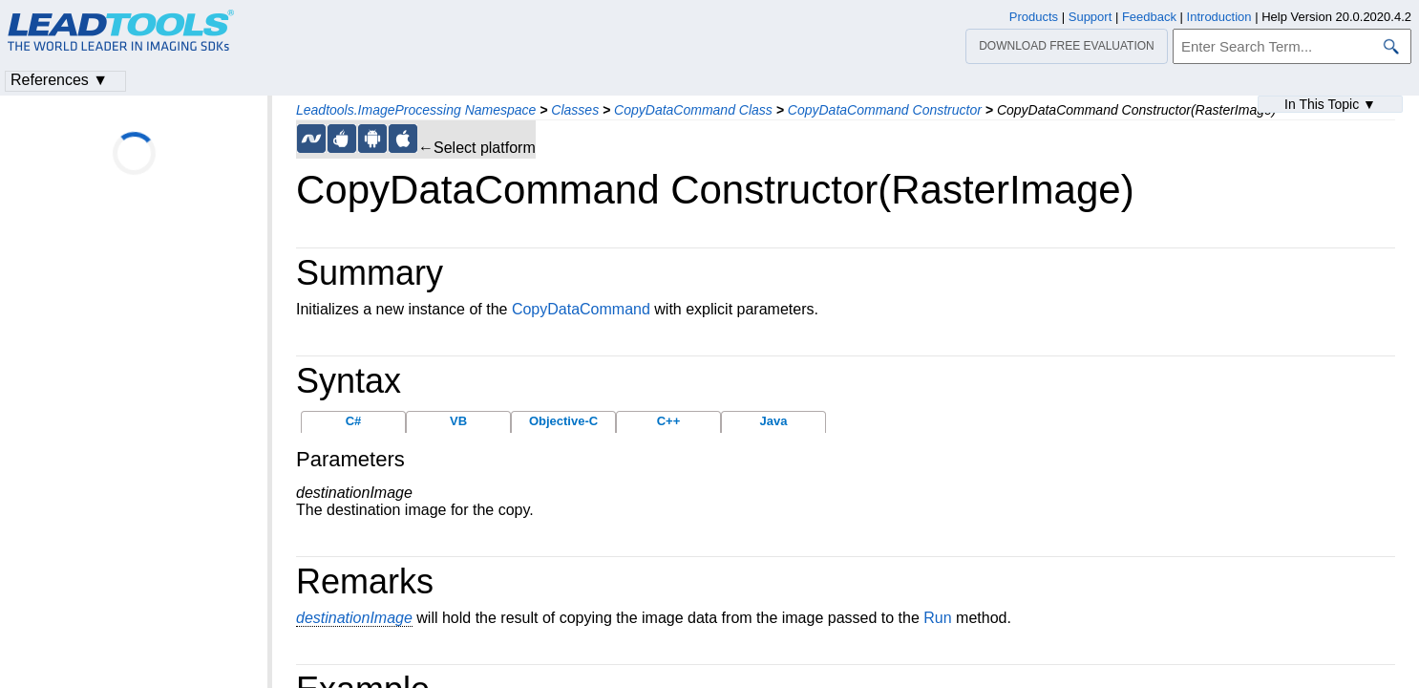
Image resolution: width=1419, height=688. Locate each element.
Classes (575, 110)
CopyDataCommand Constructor (885, 110)
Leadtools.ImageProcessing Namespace (416, 110)
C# (354, 421)
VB (458, 421)
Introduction (1219, 17)
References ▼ (59, 80)
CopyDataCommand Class (693, 110)
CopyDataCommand (581, 309)
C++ (669, 421)
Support (1090, 17)
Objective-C (563, 421)
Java (774, 421)
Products (1033, 17)
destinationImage (354, 618)
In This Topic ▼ (1330, 104)
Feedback (1149, 17)
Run (937, 618)
